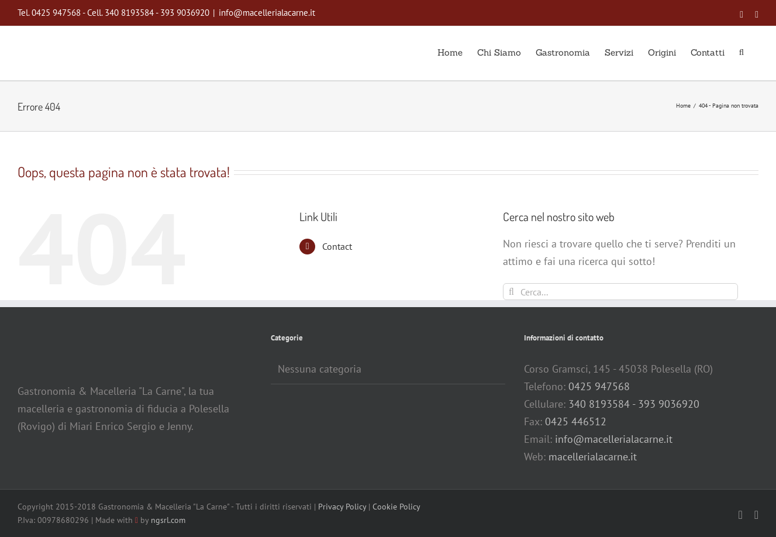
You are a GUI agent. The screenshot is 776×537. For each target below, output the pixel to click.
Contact (337, 246)
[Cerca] (511, 291)
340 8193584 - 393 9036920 (633, 404)
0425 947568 (599, 386)
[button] (741, 51)
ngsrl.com (168, 520)
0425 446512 (575, 421)
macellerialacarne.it (593, 456)
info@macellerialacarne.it (267, 12)
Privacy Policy (342, 506)
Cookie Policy (396, 506)
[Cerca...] (620, 291)
